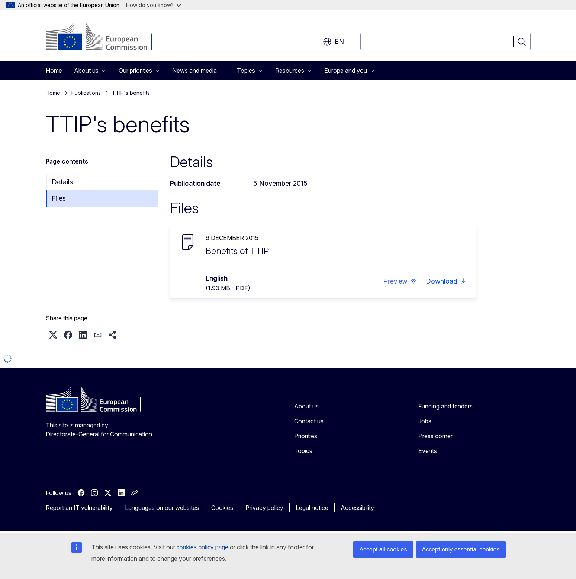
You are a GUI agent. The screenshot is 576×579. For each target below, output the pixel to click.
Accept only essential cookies (461, 549)
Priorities (305, 436)
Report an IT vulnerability (79, 507)
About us (306, 406)
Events (427, 451)
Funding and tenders (445, 406)
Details (62, 182)
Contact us (309, 421)
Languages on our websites (162, 507)
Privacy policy (264, 507)
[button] (399, 281)
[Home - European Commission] (106, 37)
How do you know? (153, 5)
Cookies (222, 507)
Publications (86, 93)
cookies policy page (203, 547)
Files (59, 198)
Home (54, 70)
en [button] (333, 41)
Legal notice (312, 507)
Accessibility (357, 507)
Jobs (424, 421)
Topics (303, 451)
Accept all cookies (383, 549)
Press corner (435, 436)
